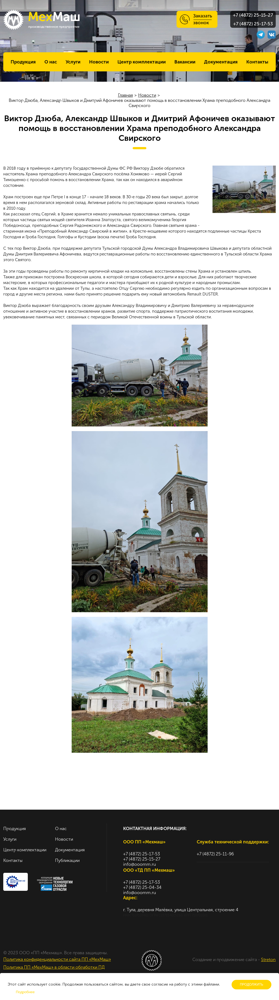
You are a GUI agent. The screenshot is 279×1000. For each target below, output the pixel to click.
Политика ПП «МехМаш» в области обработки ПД (54, 967)
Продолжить (251, 984)
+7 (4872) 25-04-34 (142, 887)
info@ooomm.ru (139, 864)
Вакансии (184, 62)
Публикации (67, 860)
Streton (268, 959)
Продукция (23, 62)
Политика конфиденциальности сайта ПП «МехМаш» (57, 959)
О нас (50, 62)
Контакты (257, 62)
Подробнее (25, 992)
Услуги (73, 62)
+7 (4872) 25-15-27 (253, 15)
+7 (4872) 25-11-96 (215, 853)
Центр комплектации (141, 62)
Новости (99, 62)
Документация (221, 62)
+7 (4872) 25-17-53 (253, 23)
